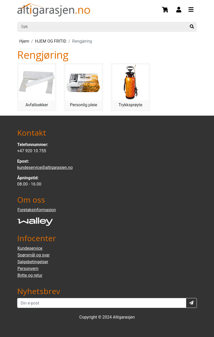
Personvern (28, 268)
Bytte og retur (29, 275)
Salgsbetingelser (32, 261)
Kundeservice (29, 248)
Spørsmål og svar (33, 255)
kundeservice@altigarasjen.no (45, 167)
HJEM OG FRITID (50, 41)
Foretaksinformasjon (36, 209)
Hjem (24, 41)
